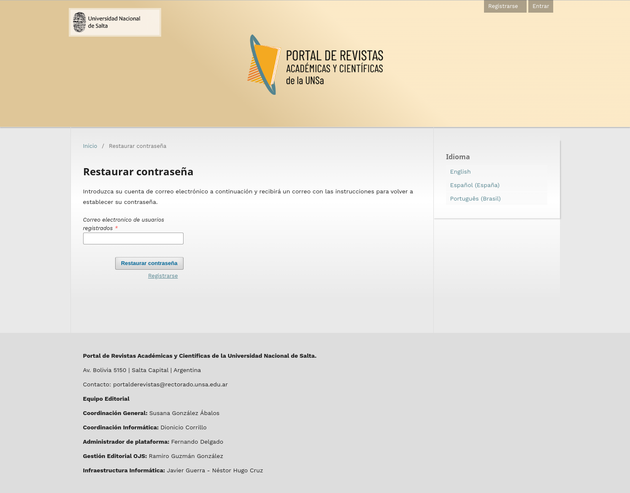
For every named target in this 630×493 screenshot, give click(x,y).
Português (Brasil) (475, 198)
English (460, 171)
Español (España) (475, 185)
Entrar (541, 6)
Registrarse (503, 6)
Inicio (90, 146)
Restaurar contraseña (149, 263)
